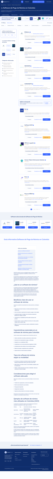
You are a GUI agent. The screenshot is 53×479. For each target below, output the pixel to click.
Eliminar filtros (9, 22)
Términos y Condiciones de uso (45, 469)
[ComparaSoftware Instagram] (10, 461)
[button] (37, 39)
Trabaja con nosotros (18, 459)
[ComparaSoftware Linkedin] (5, 461)
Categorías (27, 1)
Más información (14, 14)
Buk (26, 109)
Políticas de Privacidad (34, 468)
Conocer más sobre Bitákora (40, 36)
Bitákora (27, 32)
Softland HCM (29, 125)
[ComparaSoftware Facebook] (8, 461)
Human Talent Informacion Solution (35, 160)
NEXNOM (27, 66)
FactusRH (27, 48)
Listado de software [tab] (5, 14)
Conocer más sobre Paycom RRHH (37, 199)
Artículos (22, 14)
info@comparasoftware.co (35, 464)
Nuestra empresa (18, 452)
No (12, 35)
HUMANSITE (28, 84)
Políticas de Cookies (41, 468)
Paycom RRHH (29, 194)
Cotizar (46, 42)
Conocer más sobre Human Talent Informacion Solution (33, 165)
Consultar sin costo (38, 42)
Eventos (16, 458)
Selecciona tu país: (44, 451)
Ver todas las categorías (36, 445)
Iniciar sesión (49, 1)
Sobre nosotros (17, 454)
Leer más (13, 11)
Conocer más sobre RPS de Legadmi (44, 148)
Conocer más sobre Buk (45, 113)
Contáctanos (33, 452)
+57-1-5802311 (33, 461)
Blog (15, 456)
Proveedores (25, 452)
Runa (26, 177)
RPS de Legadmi (29, 143)
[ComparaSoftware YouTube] (7, 461)
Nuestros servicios (26, 454)
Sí (5, 35)
